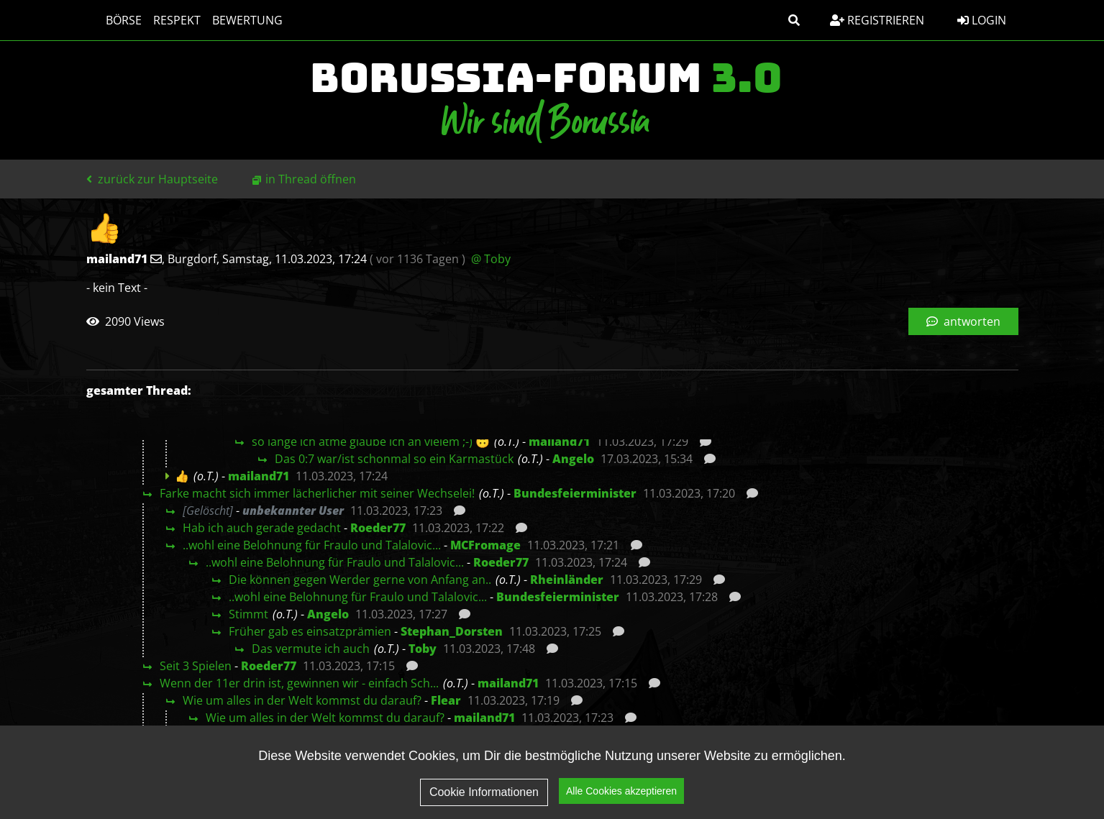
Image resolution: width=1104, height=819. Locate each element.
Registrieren (877, 20)
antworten (963, 321)
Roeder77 (378, 528)
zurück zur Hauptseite (152, 179)
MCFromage (485, 545)
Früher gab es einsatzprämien (310, 631)
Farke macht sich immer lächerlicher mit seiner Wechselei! (317, 493)
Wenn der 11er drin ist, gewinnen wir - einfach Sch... (299, 683)
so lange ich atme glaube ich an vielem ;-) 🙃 (371, 441)
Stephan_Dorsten (452, 631)
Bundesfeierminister (575, 493)
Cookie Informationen (484, 792)
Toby (423, 648)
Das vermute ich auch (311, 648)
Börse (110, 20)
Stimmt (248, 614)
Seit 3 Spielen (195, 666)
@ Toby (491, 259)
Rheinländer (566, 579)
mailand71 (559, 441)
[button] (794, 20)
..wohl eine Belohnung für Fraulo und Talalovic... (312, 545)
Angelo (573, 459)
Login (981, 20)
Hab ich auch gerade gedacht (262, 528)
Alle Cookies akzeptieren (621, 791)
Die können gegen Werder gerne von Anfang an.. (360, 579)
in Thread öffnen (310, 179)
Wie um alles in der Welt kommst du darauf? (302, 700)
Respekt (163, 20)
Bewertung (234, 20)
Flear (446, 700)
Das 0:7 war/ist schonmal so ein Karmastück (394, 459)
